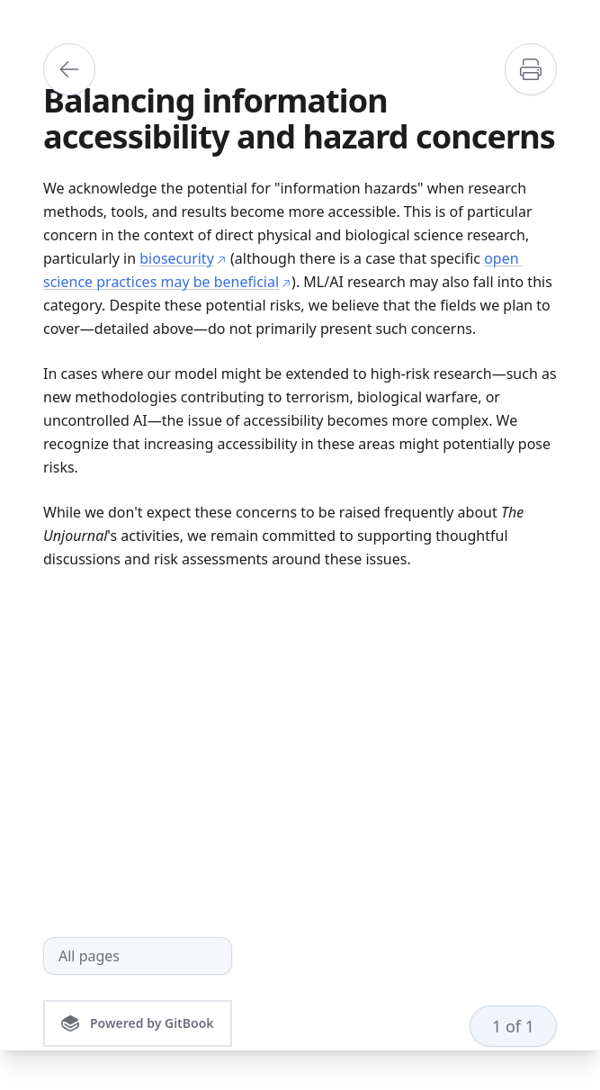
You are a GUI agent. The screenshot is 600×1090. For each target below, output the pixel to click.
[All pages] (137, 956)
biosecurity (183, 258)
